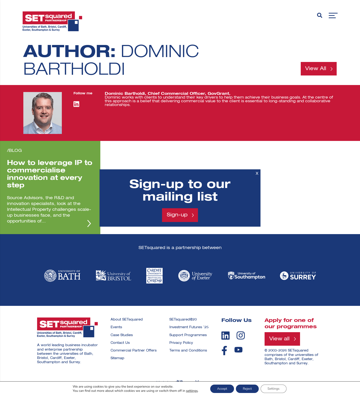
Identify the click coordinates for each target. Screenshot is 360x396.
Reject (247, 388)
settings (191, 391)
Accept (222, 388)
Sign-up (177, 215)
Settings (274, 388)
